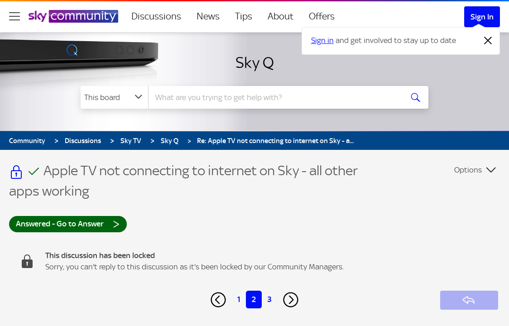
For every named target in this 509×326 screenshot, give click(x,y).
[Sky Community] (73, 16)
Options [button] (468, 169)
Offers (322, 16)
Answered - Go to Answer (68, 223)
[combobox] (274, 97)
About (280, 16)
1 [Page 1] (238, 299)
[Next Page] (291, 300)
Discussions (156, 16)
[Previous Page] (218, 300)
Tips (243, 16)
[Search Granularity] (114, 97)
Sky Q (254, 62)
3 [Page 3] (269, 299)
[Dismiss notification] (488, 41)
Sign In (482, 16)
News (208, 16)
